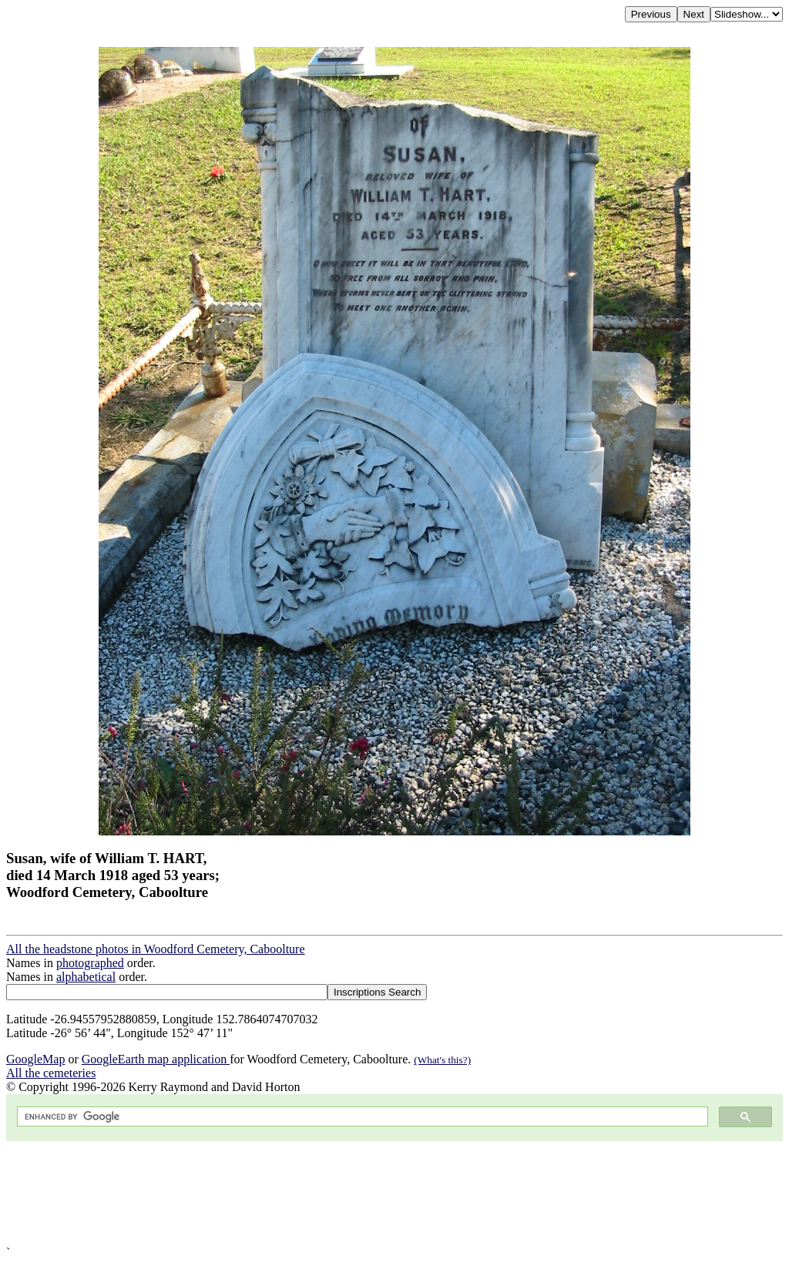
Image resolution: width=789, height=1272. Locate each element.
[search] (361, 1117)
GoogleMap (35, 1059)
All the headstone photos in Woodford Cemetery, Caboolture (155, 949)
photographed (90, 962)
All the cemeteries (51, 1073)
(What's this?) (442, 1060)
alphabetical (86, 976)
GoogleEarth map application (156, 1059)
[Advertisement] (394, 1193)
